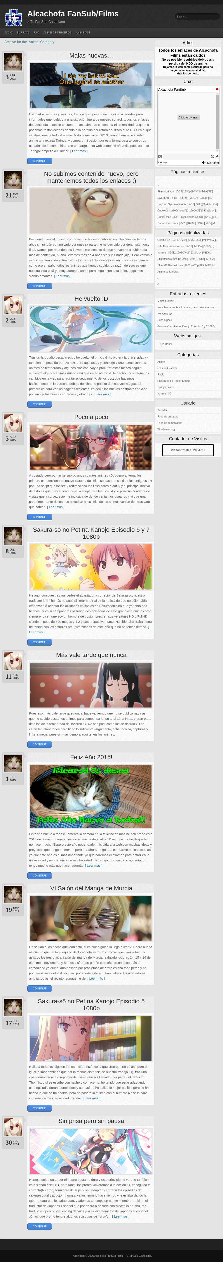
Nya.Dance (166, 344)
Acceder (162, 410)
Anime (161, 361)
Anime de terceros (57, 32)
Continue (40, 161)
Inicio (8, 32)
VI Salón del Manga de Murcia (91, 888)
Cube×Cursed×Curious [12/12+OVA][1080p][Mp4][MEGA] (189, 210)
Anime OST (83, 32)
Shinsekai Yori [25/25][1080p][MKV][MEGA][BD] (185, 191)
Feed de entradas (167, 416)
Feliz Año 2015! (91, 757)
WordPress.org (166, 429)
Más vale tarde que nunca (91, 654)
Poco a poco (91, 417)
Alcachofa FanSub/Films (73, 13)
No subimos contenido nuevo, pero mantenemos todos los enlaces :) (91, 177)
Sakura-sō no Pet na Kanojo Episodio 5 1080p (91, 1005)
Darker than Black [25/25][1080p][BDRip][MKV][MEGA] (189, 223)
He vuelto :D (91, 298)
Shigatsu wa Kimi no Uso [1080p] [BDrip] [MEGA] (186, 258)
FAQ (36, 32)
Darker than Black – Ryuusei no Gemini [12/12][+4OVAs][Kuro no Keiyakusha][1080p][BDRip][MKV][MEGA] (189, 216)
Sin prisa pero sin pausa (91, 1121)
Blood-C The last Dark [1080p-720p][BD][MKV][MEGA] (189, 265)
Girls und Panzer (167, 368)
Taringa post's (165, 387)
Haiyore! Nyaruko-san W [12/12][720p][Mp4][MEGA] (187, 204)
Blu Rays (23, 32)
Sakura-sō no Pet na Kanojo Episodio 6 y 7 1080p (91, 533)
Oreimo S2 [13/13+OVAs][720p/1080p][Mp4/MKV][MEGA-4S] (189, 239)
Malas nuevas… (91, 55)
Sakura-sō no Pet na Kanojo (173, 380)
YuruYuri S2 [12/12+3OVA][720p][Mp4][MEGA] (184, 252)
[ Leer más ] (78, 151)
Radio (160, 374)
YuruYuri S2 (164, 393)
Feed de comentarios (169, 422)
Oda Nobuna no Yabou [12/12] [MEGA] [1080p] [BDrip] (189, 246)
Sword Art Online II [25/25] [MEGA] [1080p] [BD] (185, 197)
